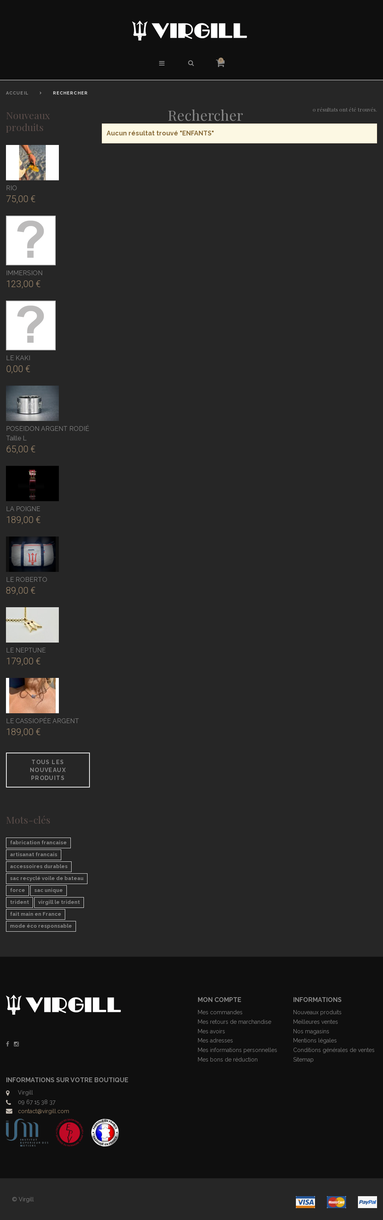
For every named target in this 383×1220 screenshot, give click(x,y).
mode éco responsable (41, 926)
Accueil (17, 93)
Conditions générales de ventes (334, 1050)
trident (19, 902)
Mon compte (219, 1000)
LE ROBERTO (26, 579)
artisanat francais (33, 854)
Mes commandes (220, 1012)
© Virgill (23, 1199)
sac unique (48, 890)
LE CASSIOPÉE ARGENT (42, 721)
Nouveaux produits (28, 120)
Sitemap (303, 1059)
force (17, 890)
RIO (11, 188)
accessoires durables (39, 866)
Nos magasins (311, 1031)
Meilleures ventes (315, 1022)
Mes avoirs (211, 1031)
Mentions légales (315, 1040)
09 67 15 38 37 (36, 1102)
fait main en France (35, 914)
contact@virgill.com (43, 1111)
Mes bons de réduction (228, 1059)
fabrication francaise (38, 843)
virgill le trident (59, 902)
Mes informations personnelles (237, 1050)
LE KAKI (18, 358)
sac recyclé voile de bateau (47, 878)
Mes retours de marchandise (234, 1022)
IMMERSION (24, 273)
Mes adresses (215, 1040)
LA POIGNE (23, 509)
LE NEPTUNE (26, 650)
